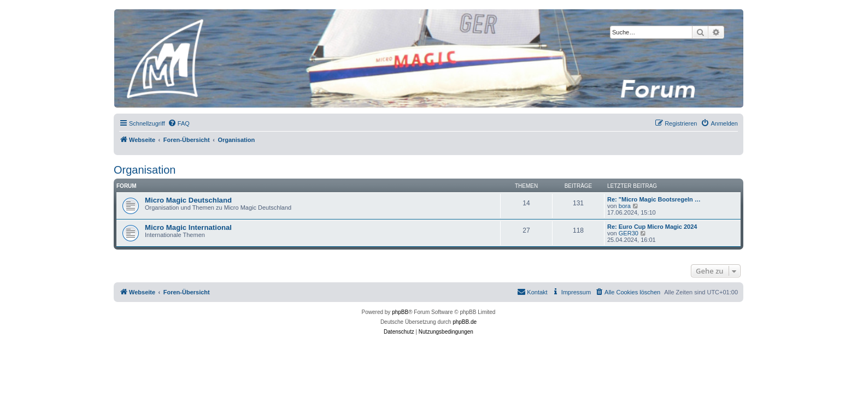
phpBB (400, 312)
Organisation (144, 170)
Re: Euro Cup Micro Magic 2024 (652, 226)
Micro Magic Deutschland (188, 200)
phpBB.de (465, 322)
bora (625, 206)
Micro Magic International (188, 227)
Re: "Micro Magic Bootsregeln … (654, 199)
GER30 (628, 233)
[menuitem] (179, 123)
